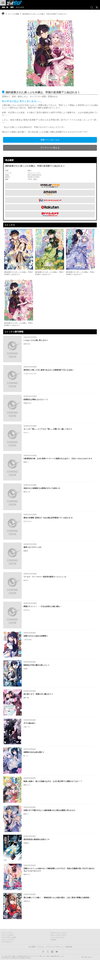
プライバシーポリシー (54, 947)
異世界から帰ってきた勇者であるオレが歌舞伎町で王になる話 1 (48, 370)
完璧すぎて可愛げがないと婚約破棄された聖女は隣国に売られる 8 (49, 810)
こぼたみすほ (28, 639)
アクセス (40, 947)
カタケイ (26, 432)
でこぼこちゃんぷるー (30, 373)
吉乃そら (26, 580)
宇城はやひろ (28, 403)
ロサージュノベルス (58, 933)
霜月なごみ (27, 492)
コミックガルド (8, 935)
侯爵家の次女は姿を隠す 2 (34, 752)
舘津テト (26, 462)
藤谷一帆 (26, 697)
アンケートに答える (50, 148)
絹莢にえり (27, 785)
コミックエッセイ (58, 937)
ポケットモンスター (58, 935)
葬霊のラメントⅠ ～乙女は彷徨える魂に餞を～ (43, 606)
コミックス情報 (13, 14)
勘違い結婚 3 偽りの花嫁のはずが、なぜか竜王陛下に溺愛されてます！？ (53, 781)
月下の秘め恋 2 (29, 723)
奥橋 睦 (26, 551)
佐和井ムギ (27, 901)
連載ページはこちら (50, 140)
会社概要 (31, 947)
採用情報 (68, 947)
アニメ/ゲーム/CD (9, 937)
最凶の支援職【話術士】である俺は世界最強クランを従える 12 (48, 518)
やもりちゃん (28, 521)
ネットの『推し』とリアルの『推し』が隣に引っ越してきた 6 (48, 429)
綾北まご (26, 814)
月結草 (26, 668)
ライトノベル (7, 933)
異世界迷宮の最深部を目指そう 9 (36, 839)
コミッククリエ (8, 940)
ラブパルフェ (7, 942)
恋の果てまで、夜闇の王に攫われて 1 (38, 694)
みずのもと (27, 610)
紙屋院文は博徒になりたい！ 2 (35, 399)
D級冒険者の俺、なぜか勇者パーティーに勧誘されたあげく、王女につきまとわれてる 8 (58, 459)
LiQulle (53, 940)
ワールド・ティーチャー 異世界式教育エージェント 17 (45, 577)
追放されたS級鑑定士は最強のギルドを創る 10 (42, 488)
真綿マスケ (27, 874)
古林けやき (27, 344)
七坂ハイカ (27, 727)
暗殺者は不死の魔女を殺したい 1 (36, 665)
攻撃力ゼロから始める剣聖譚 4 (35, 636)
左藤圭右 (26, 843)
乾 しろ (26, 756)
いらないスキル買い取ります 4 (35, 340)
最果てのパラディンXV (32, 547)
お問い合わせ (88, 957)
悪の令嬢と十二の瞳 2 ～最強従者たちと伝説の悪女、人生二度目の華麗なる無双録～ (57, 898)
